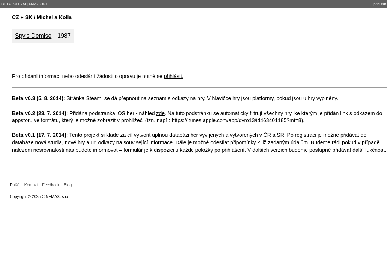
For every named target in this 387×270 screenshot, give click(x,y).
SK (28, 17)
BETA (6, 4)
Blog (68, 185)
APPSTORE (38, 4)
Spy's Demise (33, 36)
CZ (15, 17)
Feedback (50, 185)
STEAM (20, 4)
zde (160, 113)
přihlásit (380, 4)
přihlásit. (173, 76)
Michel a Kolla (54, 17)
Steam (93, 98)
